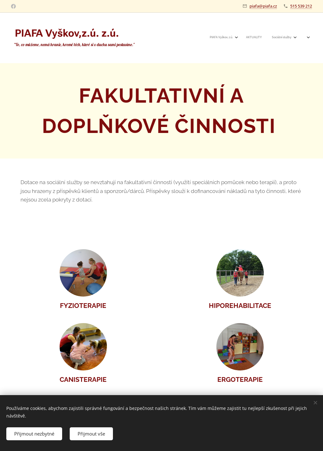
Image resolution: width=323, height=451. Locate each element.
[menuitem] (252, 38)
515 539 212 (301, 6)
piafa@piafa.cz (263, 6)
